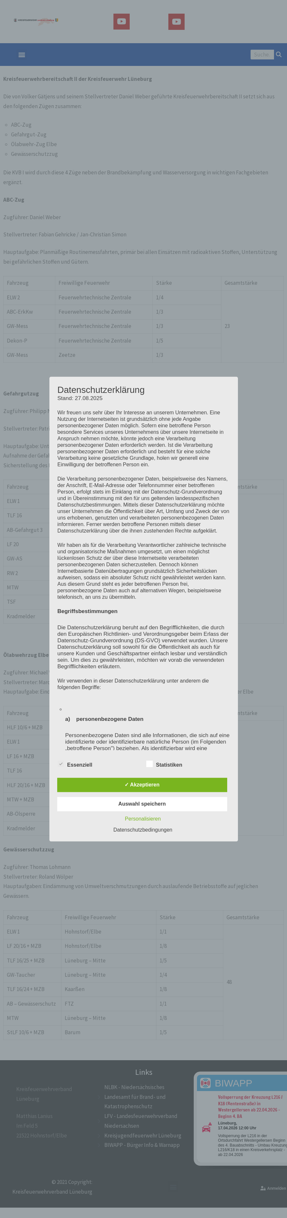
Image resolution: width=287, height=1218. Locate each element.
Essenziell (75, 764)
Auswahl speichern (142, 804)
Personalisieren (143, 819)
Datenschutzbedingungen (142, 830)
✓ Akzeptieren (142, 784)
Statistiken (164, 764)
